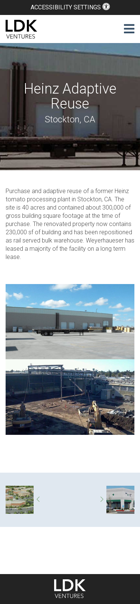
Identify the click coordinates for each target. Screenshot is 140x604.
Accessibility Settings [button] (70, 7)
